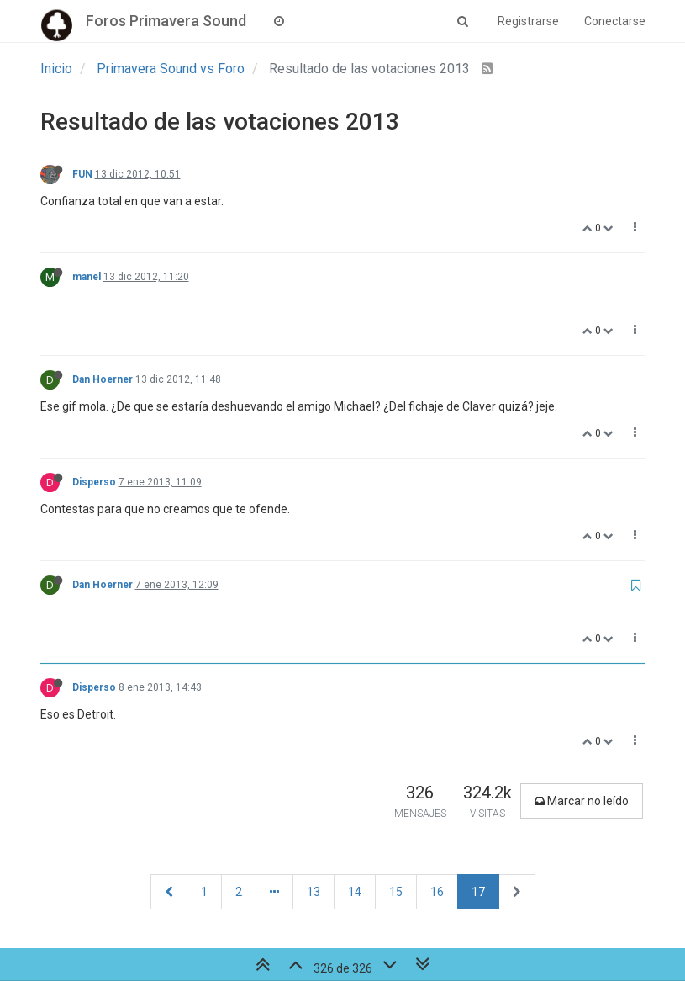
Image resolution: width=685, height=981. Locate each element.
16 (437, 892)
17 (478, 892)
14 (354, 892)
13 (313, 892)
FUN (82, 174)
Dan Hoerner (102, 379)
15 (396, 892)
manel (86, 277)
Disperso (94, 482)
